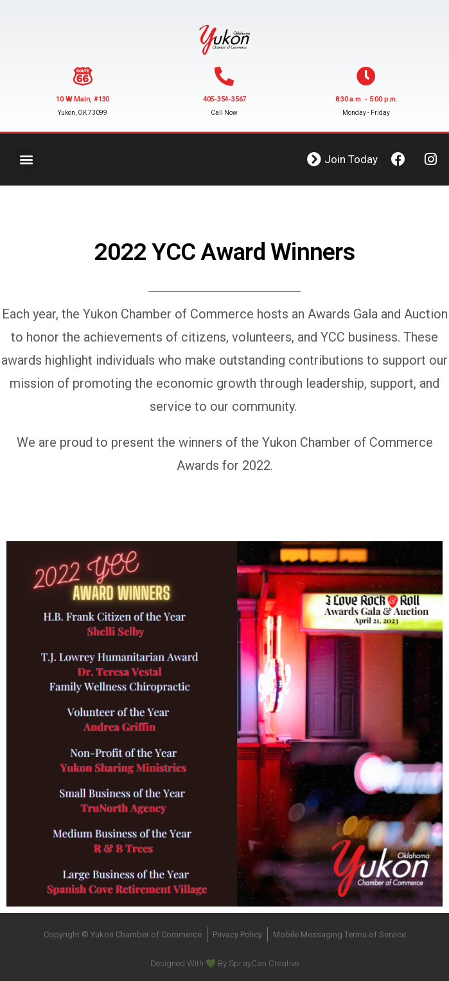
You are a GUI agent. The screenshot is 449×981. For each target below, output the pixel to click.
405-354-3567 (224, 99)
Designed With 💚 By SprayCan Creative (224, 963)
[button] (26, 159)
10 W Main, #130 (82, 99)
